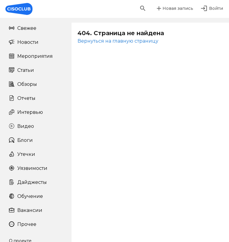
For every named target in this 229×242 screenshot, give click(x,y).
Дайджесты (28, 182)
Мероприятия (31, 56)
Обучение (26, 196)
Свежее (22, 28)
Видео (21, 126)
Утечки (22, 154)
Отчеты (22, 98)
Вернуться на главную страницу (118, 41)
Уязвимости (28, 168)
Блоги (21, 140)
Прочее (22, 224)
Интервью (26, 112)
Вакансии (25, 210)
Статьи (21, 70)
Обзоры (23, 84)
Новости (23, 42)
